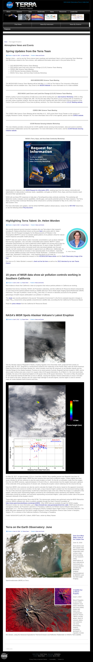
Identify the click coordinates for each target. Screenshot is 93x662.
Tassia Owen (25, 282)
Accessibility (52, 659)
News (52, 11)
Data (30, 11)
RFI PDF (72, 206)
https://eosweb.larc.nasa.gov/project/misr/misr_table (51, 505)
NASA (65, 2)
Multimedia (41, 11)
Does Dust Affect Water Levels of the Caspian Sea (78, 537)
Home (5, 42)
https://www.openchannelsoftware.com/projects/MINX (23, 503)
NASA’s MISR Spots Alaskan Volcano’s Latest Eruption (40, 315)
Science (19, 11)
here (40, 231)
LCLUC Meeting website (74, 102)
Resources (62, 11)
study (11, 298)
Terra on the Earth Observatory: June (29, 527)
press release (16, 303)
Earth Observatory (72, 2)
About (8, 11)
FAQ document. (28, 207)
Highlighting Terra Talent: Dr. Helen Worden (33, 220)
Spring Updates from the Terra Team (28, 51)
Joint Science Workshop (65, 97)
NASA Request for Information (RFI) (37, 190)
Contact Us (61, 659)
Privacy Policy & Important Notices (38, 659)
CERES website (78, 115)
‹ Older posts (9, 649)
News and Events (40, 55)
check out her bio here (41, 261)
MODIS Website (45, 85)
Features (7, 29)
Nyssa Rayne (26, 55)
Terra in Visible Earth (83, 2)
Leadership (73, 11)
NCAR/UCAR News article (47, 256)
